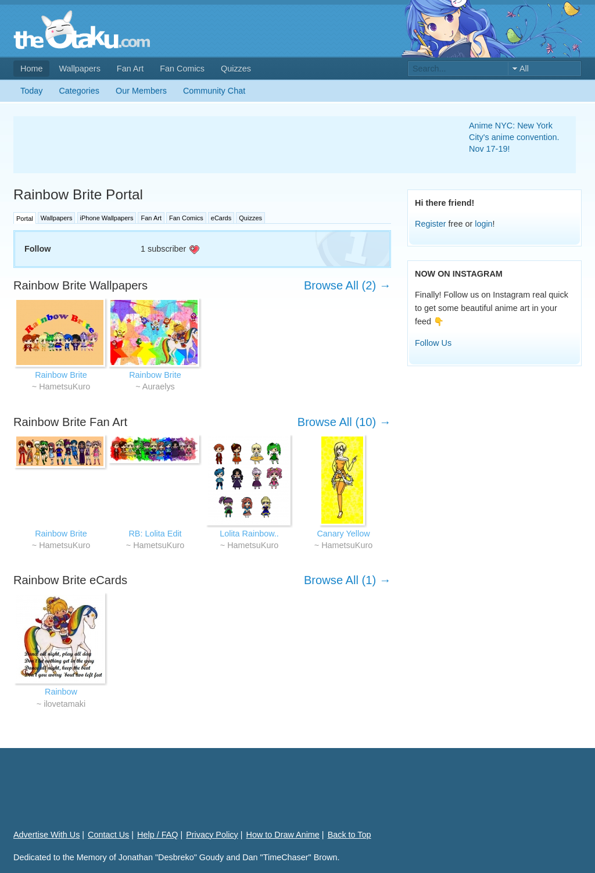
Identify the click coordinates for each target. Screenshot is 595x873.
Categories (79, 90)
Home (31, 68)
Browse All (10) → (344, 422)
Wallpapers (79, 68)
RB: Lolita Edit (154, 533)
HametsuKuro (64, 386)
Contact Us (108, 834)
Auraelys (158, 386)
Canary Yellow (343, 533)
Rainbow (61, 691)
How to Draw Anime (283, 834)
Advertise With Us (46, 834)
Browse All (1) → (347, 580)
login (483, 223)
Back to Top (349, 834)
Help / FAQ (157, 834)
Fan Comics (182, 68)
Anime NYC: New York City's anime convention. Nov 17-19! (514, 137)
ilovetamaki (64, 704)
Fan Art (130, 68)
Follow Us (433, 343)
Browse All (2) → (347, 285)
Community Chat (214, 90)
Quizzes (236, 68)
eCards (221, 217)
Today (31, 90)
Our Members (141, 90)
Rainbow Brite (61, 375)
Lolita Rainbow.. (249, 533)
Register (430, 223)
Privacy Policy (212, 834)
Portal (24, 218)
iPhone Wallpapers (107, 217)
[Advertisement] (227, 145)
